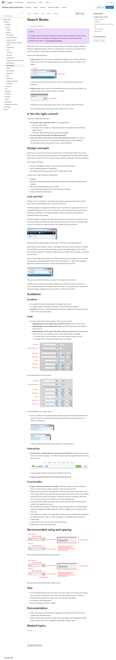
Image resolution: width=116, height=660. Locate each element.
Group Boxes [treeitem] (10, 47)
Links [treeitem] (8, 50)
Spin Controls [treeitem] (10, 71)
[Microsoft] (3, 2)
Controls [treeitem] (9, 30)
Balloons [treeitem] (9, 32)
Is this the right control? (101, 17)
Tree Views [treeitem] (9, 83)
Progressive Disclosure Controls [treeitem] (15, 60)
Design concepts (98, 19)
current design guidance (54, 41)
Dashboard (110, 7)
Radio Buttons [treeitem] (10, 63)
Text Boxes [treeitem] (9, 78)
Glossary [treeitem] (6, 109)
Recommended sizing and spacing (103, 24)
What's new (100, 7)
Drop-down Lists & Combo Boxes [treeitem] (14, 44)
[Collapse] (22, 12)
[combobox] (12, 16)
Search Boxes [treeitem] (10, 65)
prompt (84, 219)
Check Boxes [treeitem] (10, 35)
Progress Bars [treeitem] (10, 58)
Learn (29, 13)
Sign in (112, 2)
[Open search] (107, 2)
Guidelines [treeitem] (8, 24)
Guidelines (97, 22)
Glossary (30, 630)
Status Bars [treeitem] (10, 73)
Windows (36, 13)
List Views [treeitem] (9, 55)
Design (56, 13)
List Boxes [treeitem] (9, 52)
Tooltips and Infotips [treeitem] (12, 81)
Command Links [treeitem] (11, 40)
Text (95, 26)
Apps (43, 13)
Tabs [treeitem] (8, 76)
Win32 (49, 13)
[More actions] (87, 13)
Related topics (98, 31)
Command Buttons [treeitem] (12, 37)
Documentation (98, 29)
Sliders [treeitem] (8, 68)
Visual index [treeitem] (7, 107)
